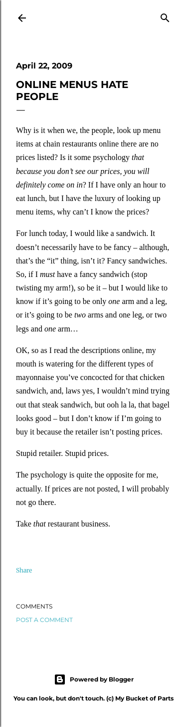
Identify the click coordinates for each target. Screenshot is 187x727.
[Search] (165, 16)
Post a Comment (44, 620)
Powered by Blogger (94, 680)
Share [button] (24, 570)
